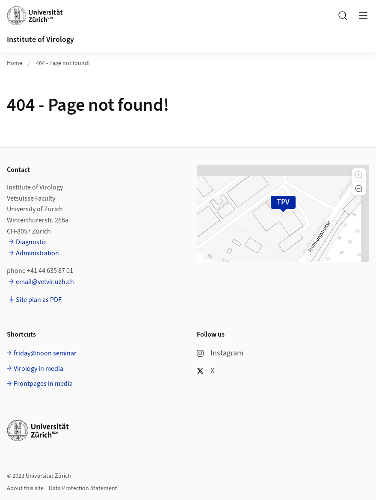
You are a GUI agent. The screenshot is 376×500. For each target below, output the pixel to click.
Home (14, 63)
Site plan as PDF (39, 300)
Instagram (220, 353)
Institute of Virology (40, 39)
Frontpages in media (43, 383)
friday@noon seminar (45, 353)
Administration (37, 253)
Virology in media (38, 368)
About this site (25, 488)
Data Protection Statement (83, 488)
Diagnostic (31, 242)
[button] (359, 175)
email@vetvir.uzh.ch (45, 282)
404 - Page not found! (63, 63)
